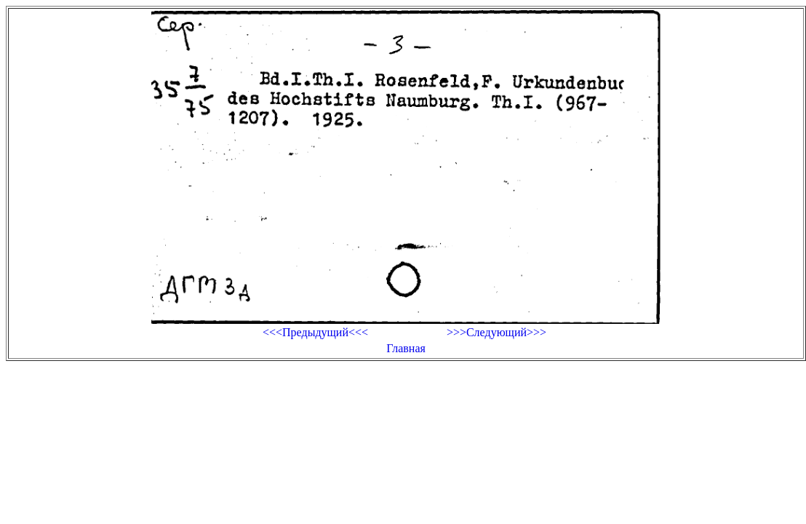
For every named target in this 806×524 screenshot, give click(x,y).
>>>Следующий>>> (496, 332)
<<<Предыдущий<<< (315, 332)
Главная (406, 348)
